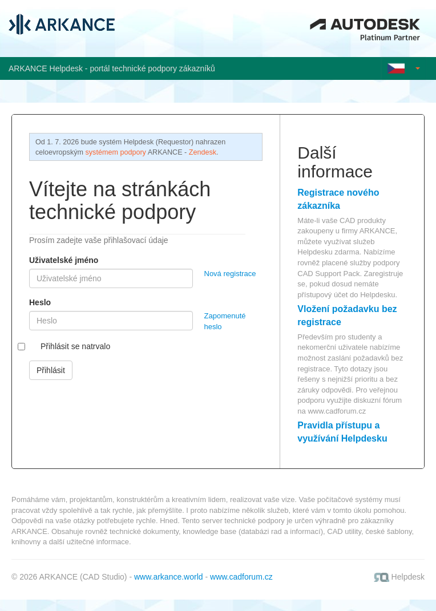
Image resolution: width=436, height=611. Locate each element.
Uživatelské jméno (63, 260)
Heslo (40, 302)
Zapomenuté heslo (225, 321)
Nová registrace (230, 273)
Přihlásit (51, 370)
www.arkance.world (168, 576)
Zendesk (202, 152)
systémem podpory (116, 152)
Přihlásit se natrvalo (75, 346)
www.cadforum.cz (337, 411)
